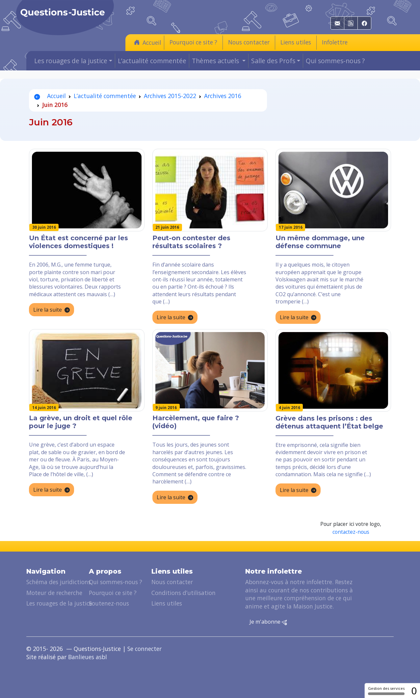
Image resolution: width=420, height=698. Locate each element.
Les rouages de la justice (59, 603)
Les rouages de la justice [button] (70, 60)
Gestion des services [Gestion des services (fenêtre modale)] (386, 690)
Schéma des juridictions (58, 582)
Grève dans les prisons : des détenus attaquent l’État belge (329, 422)
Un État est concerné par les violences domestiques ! (78, 242)
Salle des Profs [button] (273, 60)
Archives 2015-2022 (170, 96)
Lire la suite (51, 310)
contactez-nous (350, 532)
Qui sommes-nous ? (335, 60)
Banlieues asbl (87, 657)
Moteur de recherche (54, 593)
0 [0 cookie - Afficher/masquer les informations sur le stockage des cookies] (414, 690)
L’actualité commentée (152, 60)
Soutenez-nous (109, 603)
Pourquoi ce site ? (193, 42)
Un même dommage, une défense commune (320, 242)
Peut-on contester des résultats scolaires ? (191, 242)
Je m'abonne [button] (268, 622)
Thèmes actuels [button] (216, 60)
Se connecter (144, 649)
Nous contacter (249, 42)
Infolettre (335, 42)
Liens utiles (295, 42)
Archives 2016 (222, 96)
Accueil (147, 42)
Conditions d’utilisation (183, 593)
